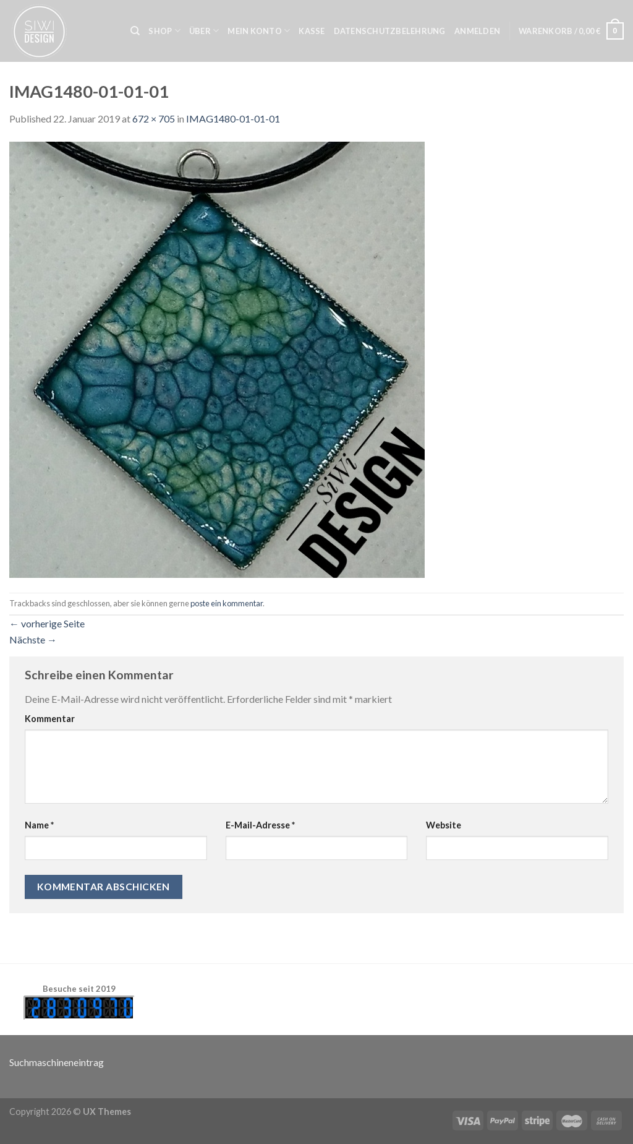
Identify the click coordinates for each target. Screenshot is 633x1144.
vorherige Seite (47, 623)
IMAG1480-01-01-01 (233, 118)
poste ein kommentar (226, 603)
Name (39, 825)
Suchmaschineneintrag (56, 1062)
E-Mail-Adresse (260, 825)
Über (204, 31)
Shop (164, 31)
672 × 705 (153, 118)
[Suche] (135, 31)
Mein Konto (258, 31)
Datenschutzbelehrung (390, 31)
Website (443, 825)
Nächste (33, 639)
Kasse (312, 31)
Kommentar (50, 718)
